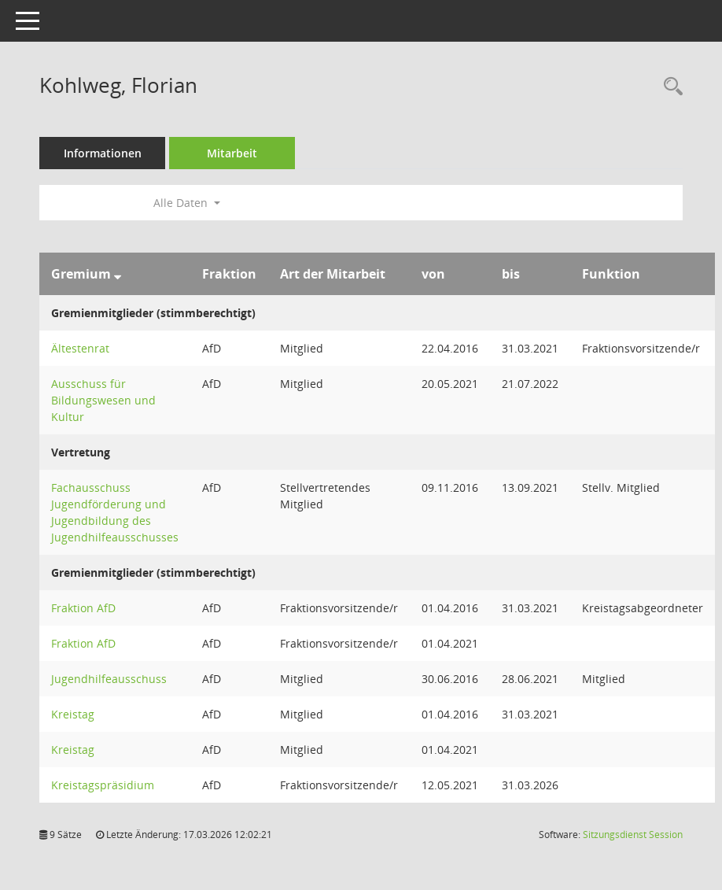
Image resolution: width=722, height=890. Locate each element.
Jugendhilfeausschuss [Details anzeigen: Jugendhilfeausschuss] (109, 678)
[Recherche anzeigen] (669, 87)
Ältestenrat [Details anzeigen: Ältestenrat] (80, 348)
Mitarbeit (232, 153)
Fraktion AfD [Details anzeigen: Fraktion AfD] (83, 607)
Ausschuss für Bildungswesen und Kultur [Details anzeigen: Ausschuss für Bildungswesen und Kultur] (103, 400)
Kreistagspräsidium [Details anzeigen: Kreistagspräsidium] (102, 784)
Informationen (103, 153)
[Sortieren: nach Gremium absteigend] (117, 274)
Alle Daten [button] (186, 202)
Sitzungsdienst (633, 834)
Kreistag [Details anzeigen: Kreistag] (72, 714)
